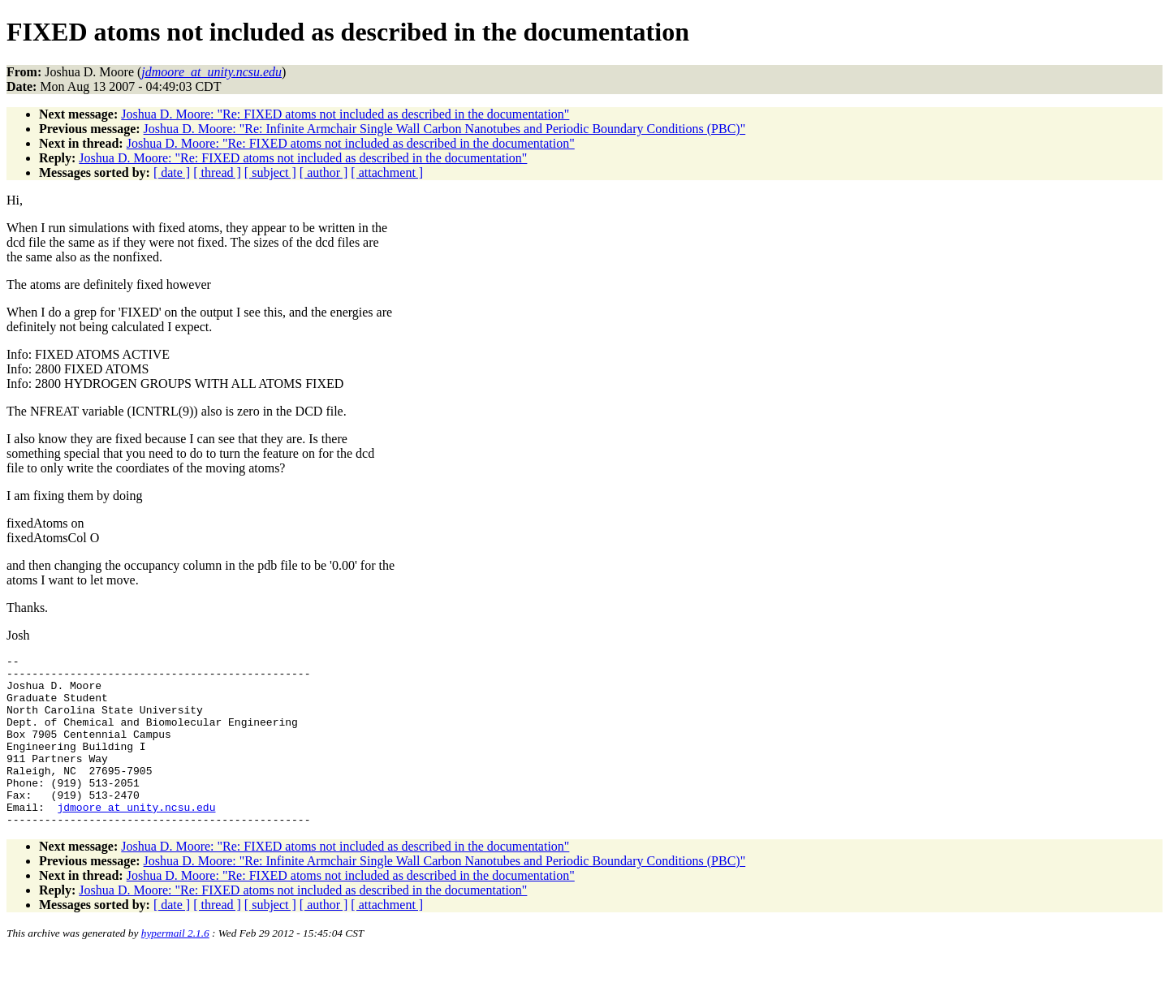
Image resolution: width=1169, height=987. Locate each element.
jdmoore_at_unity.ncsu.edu (136, 838)
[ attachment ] (387, 172)
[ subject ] (270, 172)
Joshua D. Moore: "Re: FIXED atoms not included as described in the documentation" (345, 114)
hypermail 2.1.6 (175, 967)
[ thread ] (217, 172)
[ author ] (324, 172)
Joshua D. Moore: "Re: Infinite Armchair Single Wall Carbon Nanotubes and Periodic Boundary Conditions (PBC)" (445, 129)
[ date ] (171, 172)
